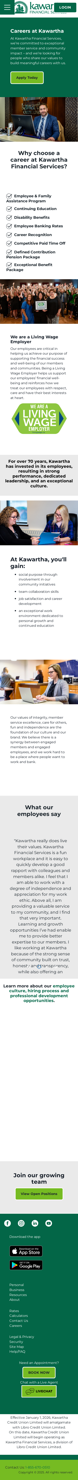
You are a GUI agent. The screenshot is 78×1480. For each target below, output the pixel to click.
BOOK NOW (39, 1373)
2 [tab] (39, 967)
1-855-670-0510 (37, 1467)
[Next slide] (55, 967)
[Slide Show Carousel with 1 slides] (39, 210)
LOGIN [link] (65, 7)
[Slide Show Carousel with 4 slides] (39, 904)
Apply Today (24, 77)
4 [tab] (47, 967)
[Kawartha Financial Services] (39, 7)
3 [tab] (43, 967)
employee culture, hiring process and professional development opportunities (42, 993)
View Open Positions (39, 1194)
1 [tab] (36, 967)
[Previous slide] (28, 967)
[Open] (7, 7)
